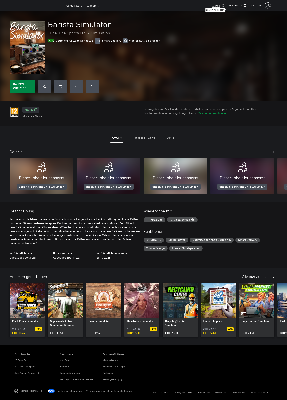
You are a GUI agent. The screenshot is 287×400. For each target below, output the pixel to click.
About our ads (238, 392)
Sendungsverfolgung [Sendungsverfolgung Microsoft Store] (112, 379)
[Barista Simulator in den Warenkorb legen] (60, 86)
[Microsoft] (28, 5)
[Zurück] (265, 152)
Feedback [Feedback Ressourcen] (64, 366)
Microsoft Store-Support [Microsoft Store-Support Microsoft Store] (114, 366)
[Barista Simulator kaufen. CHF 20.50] (22, 86)
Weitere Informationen (212, 113)
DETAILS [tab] (117, 138)
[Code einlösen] (92, 86)
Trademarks (220, 392)
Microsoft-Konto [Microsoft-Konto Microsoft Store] (110, 360)
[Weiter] (273, 152)
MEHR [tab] (170, 138)
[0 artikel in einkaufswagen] (237, 5)
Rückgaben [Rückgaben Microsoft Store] (108, 373)
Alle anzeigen (251, 276)
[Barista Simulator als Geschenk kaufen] (76, 86)
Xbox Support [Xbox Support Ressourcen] (66, 360)
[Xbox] (54, 5)
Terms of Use (203, 392)
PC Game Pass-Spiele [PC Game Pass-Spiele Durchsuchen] (24, 366)
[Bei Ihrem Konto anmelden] (260, 5)
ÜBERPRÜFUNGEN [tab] (143, 138)
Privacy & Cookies (183, 392)
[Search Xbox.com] (218, 5)
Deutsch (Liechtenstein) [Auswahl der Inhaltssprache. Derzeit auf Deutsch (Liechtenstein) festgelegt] (31, 390)
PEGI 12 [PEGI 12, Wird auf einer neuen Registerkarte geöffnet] (30, 109)
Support (91, 5)
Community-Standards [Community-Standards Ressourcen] (70, 373)
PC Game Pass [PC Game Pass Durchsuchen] (21, 360)
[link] (27, 310)
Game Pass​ (72, 5)
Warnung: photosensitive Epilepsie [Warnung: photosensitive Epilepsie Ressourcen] (76, 379)
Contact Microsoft (160, 392)
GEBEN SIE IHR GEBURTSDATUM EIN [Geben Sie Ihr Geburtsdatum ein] (42, 186)
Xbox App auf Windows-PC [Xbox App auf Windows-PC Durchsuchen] (27, 373)
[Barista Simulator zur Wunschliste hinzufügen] (44, 86)
